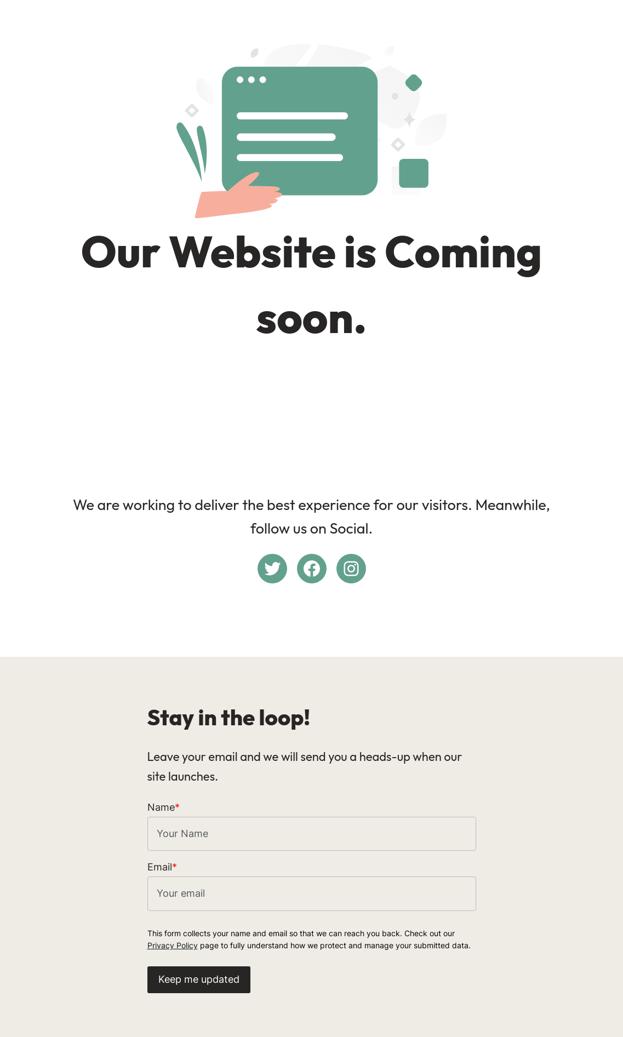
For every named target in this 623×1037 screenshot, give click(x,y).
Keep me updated (198, 979)
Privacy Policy (172, 945)
